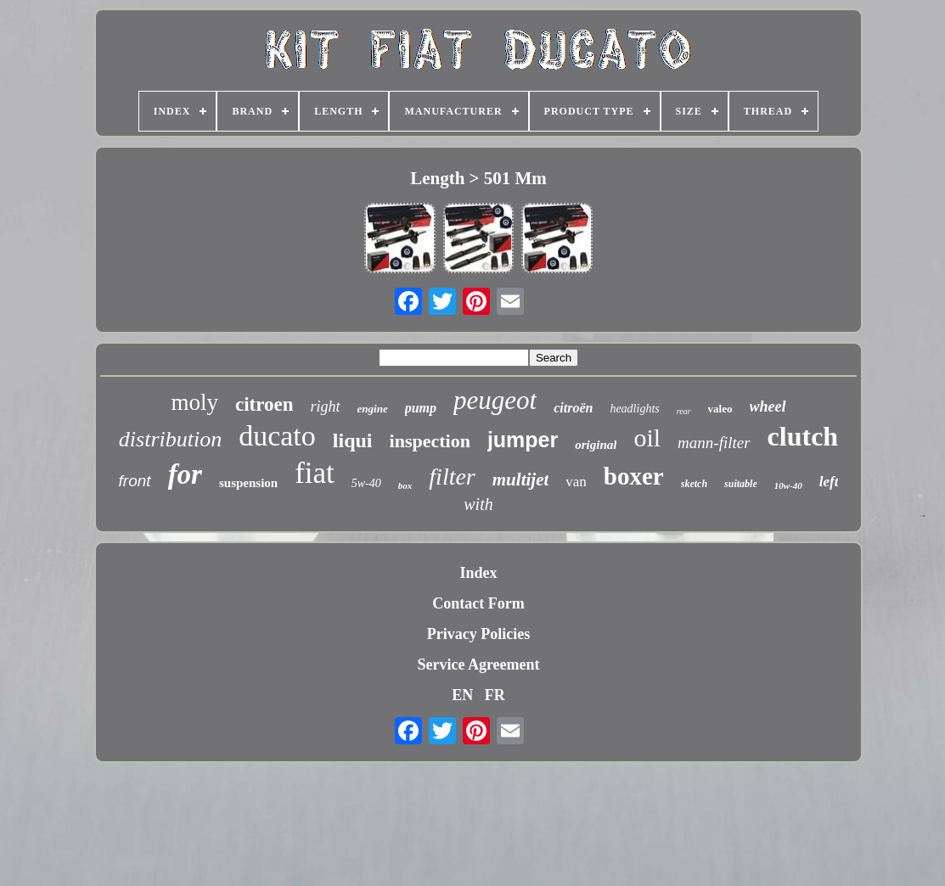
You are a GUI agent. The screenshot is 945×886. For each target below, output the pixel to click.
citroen (264, 404)
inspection (430, 440)
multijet (520, 479)
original (595, 444)
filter (452, 476)
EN (462, 695)
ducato (277, 435)
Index (478, 572)
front (135, 481)
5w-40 (366, 483)
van (576, 482)
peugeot (495, 400)
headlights (634, 408)
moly (194, 402)
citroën (573, 408)
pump (420, 408)
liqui (353, 440)
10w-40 (788, 485)
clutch (803, 436)
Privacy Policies (478, 633)
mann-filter (714, 442)
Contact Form (478, 603)
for (185, 474)
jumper (522, 439)
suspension (248, 483)
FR (495, 695)
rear (684, 411)
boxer (634, 476)
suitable (740, 484)
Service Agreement (478, 664)
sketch (694, 484)
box (405, 485)
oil (647, 437)
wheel (768, 406)
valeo (720, 408)
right (325, 406)
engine (372, 408)
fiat (315, 473)
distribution (170, 439)
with (478, 504)
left (829, 482)
